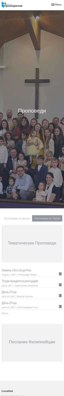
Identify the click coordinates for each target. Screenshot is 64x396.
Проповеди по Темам (47, 218)
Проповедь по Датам (17, 218)
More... (6, 313)
